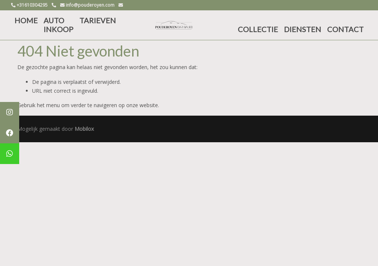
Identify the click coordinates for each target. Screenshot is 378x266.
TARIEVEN (97, 20)
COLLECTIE (258, 29)
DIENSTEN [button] (302, 29)
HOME (26, 20)
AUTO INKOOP (58, 25)
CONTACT (345, 29)
